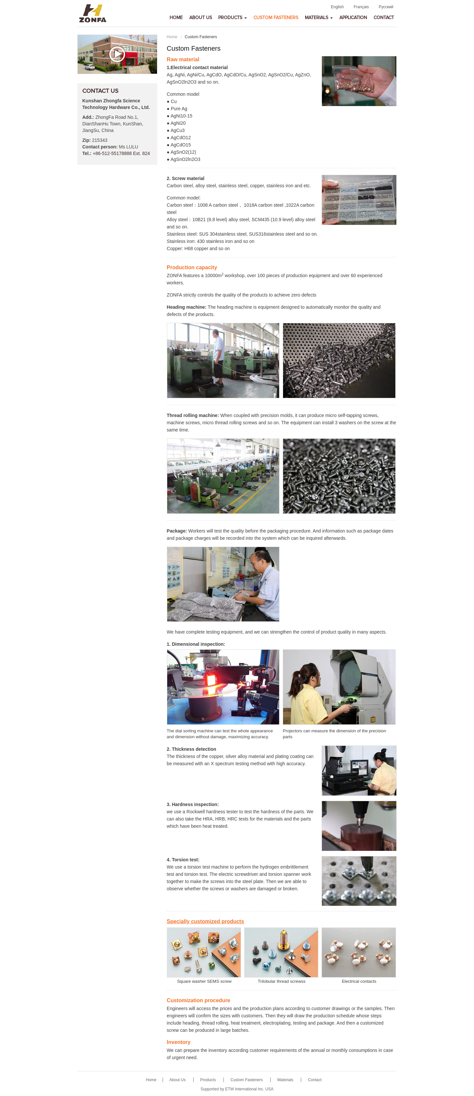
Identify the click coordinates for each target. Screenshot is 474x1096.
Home (176, 17)
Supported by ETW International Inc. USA (236, 1089)
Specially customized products (205, 921)
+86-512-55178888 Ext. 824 (121, 153)
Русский (386, 7)
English (337, 7)
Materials (285, 1080)
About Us (200, 17)
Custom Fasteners (275, 17)
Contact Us (100, 91)
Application (353, 17)
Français (361, 7)
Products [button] (232, 17)
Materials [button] (319, 17)
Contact (384, 17)
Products (208, 1080)
